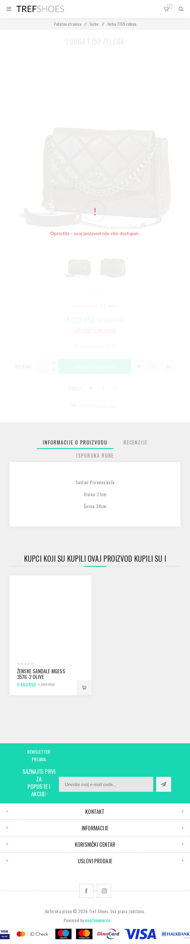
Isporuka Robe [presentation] (95, 455)
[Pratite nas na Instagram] (104, 891)
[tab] (75, 442)
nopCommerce (97, 920)
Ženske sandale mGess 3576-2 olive (41, 673)
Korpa (170, 6)
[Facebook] (86, 891)
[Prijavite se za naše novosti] (106, 784)
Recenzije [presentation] (136, 442)
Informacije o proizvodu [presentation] (75, 442)
